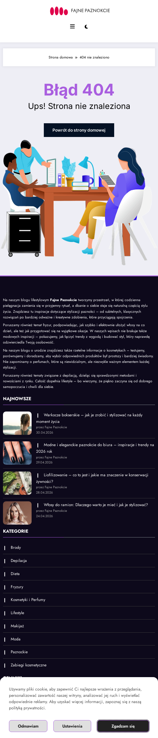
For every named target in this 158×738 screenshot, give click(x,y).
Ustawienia (72, 726)
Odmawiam (28, 726)
